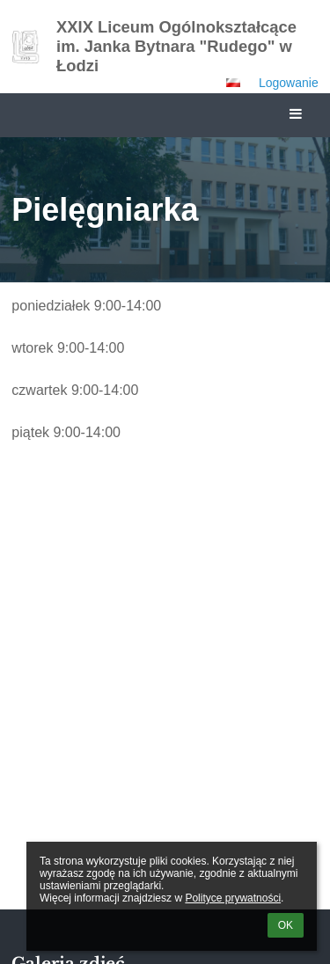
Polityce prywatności (233, 898)
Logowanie (289, 83)
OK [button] (285, 925)
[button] (233, 82)
